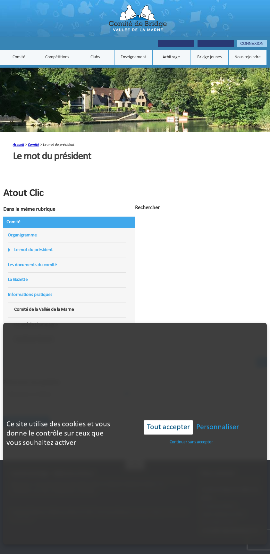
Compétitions (57, 57)
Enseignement (133, 57)
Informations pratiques (30, 295)
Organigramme (22, 235)
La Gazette (18, 279)
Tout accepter (168, 414)
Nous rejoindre (247, 57)
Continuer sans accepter (191, 428)
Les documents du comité (32, 265)
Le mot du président (33, 250)
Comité (19, 57)
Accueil (18, 145)
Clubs (95, 57)
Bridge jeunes (209, 57)
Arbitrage (171, 57)
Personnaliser (217, 414)
